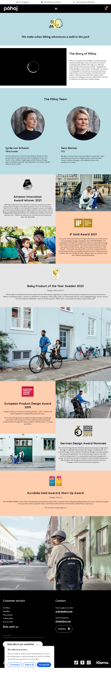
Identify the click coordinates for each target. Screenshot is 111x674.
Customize (15, 664)
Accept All (44, 664)
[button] (56, 9)
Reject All (29, 664)
